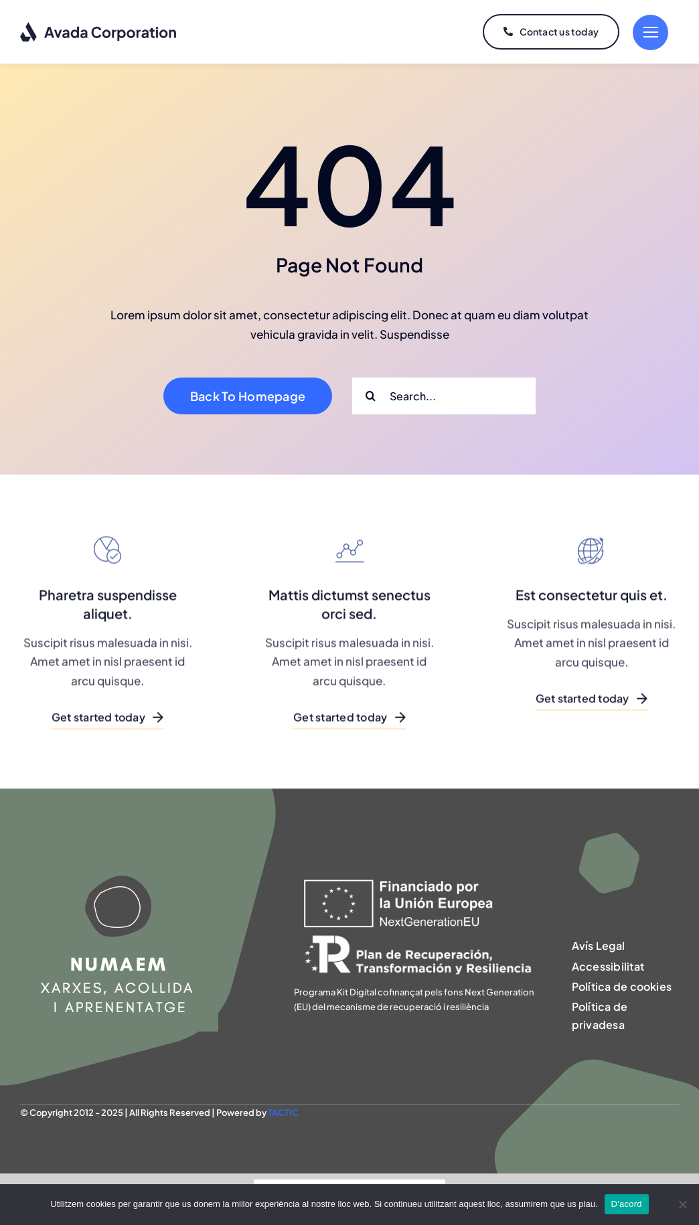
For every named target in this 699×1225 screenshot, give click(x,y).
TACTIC (283, 1112)
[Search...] (444, 396)
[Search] (370, 396)
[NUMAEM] (119, 847)
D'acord (626, 1204)
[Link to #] (650, 32)
